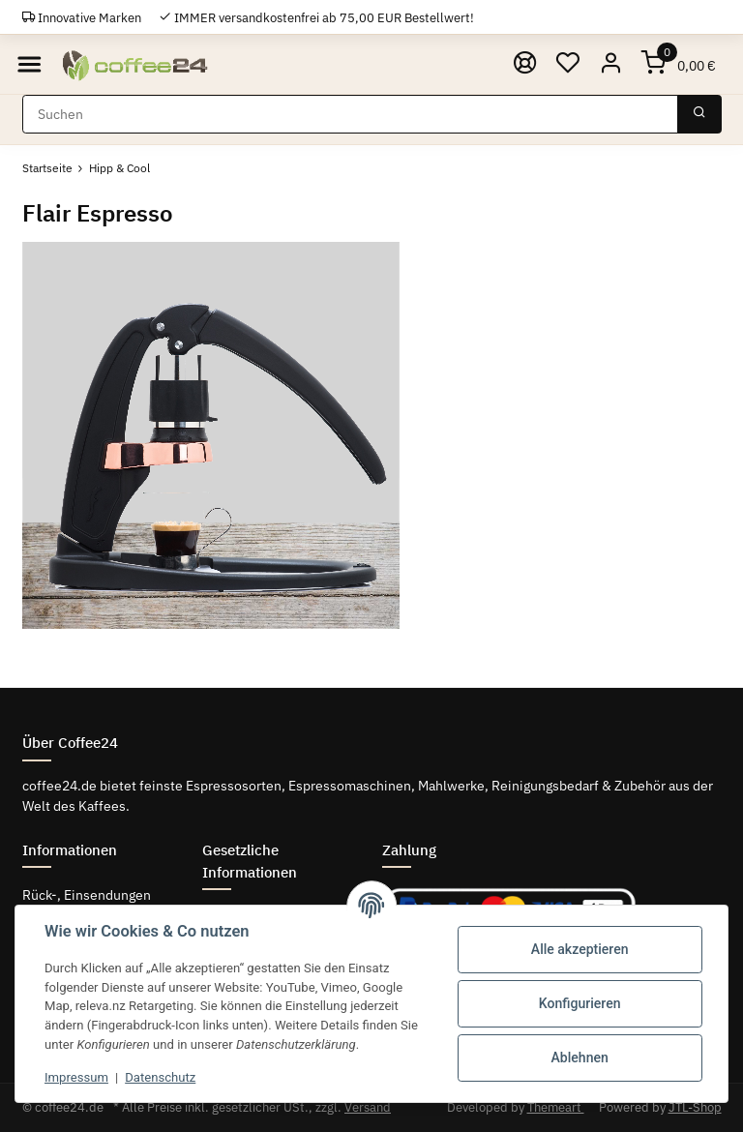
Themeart (555, 1107)
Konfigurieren (580, 1003)
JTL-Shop (695, 1107)
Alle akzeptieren (580, 949)
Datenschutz (160, 1077)
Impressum (76, 1077)
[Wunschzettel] (567, 64)
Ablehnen (580, 1057)
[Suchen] (350, 114)
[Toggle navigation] (29, 64)
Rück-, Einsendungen (86, 895)
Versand (367, 1107)
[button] (611, 64)
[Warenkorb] (678, 64)
